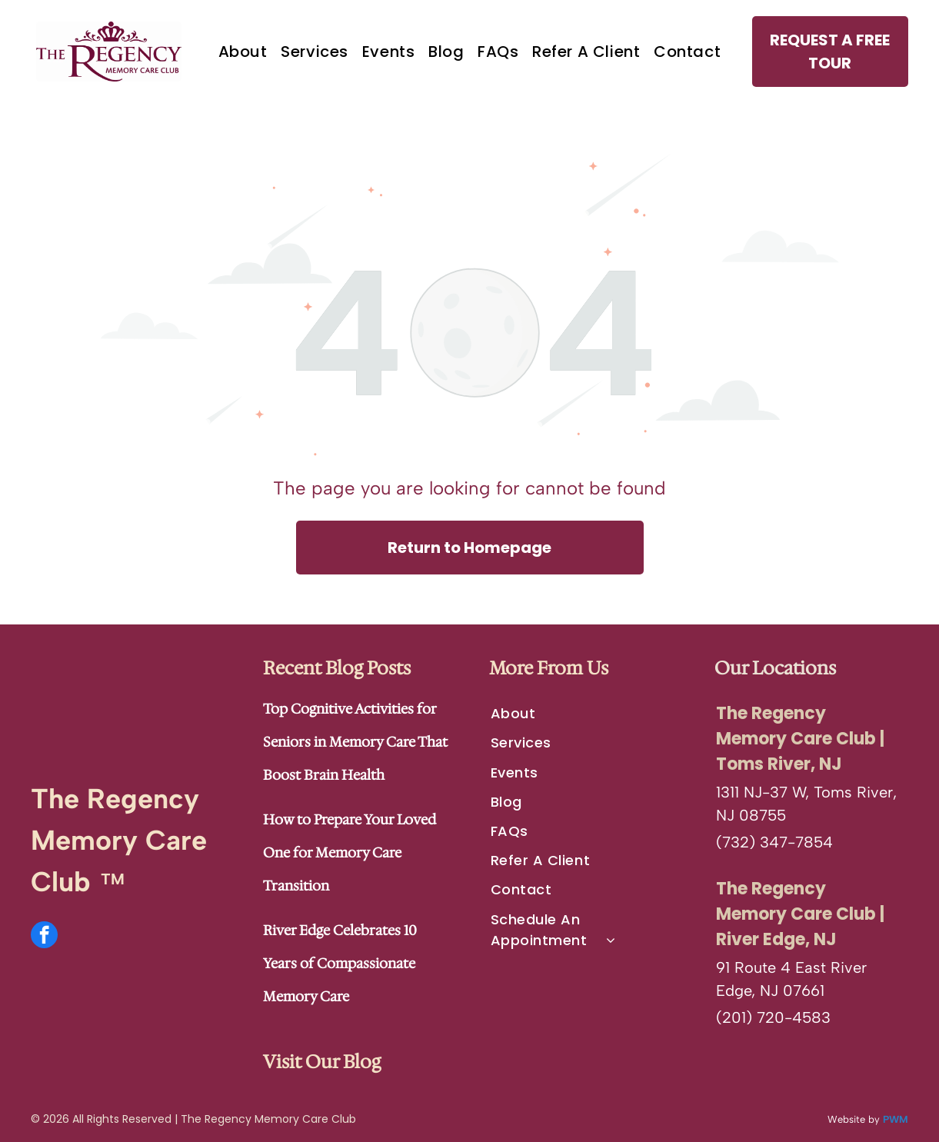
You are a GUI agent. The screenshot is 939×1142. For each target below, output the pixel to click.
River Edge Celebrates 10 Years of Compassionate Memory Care (340, 963)
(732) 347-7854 (774, 841)
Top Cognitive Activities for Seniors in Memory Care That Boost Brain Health (355, 741)
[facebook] (44, 936)
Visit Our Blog (322, 1061)
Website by (853, 1118)
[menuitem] (243, 51)
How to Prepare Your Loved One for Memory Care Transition (349, 852)
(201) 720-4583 (773, 1016)
